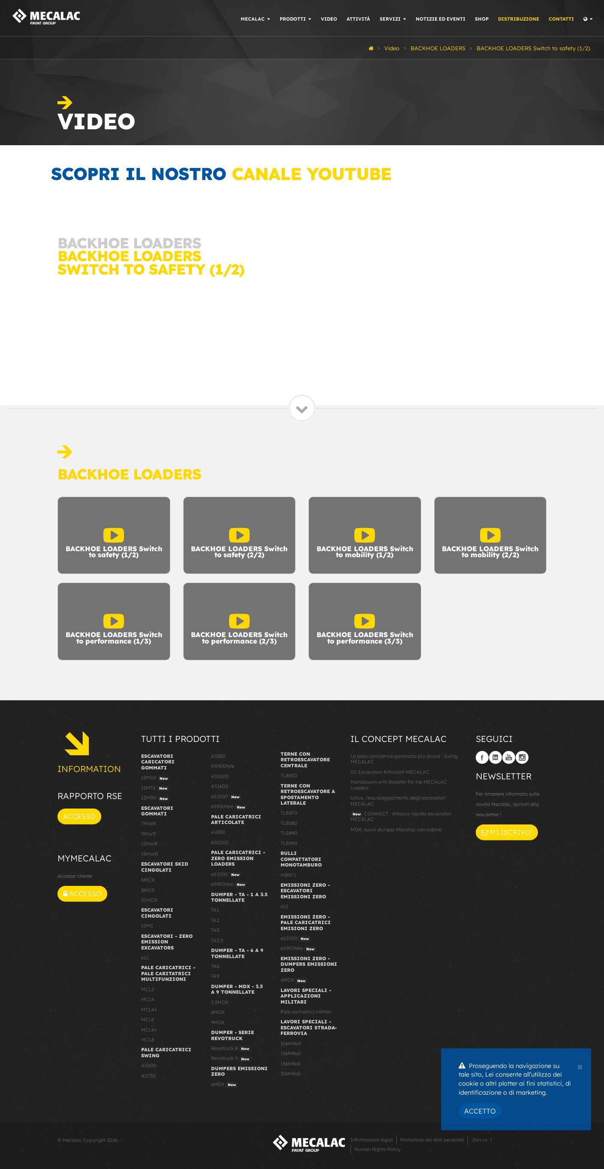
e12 (144, 958)
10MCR (149, 900)
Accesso (79, 816)
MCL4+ (149, 1010)
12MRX (155, 798)
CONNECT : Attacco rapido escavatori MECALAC (400, 816)
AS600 (148, 1065)
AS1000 (220, 776)
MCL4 (147, 999)
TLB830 (289, 775)
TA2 (215, 920)
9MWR (148, 834)
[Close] (580, 1066)
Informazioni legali (371, 1140)
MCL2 (147, 989)
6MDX (217, 1012)
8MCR (147, 890)
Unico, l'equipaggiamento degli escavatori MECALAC (398, 800)
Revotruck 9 (231, 1058)
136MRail (291, 1053)
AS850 (218, 756)
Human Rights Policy (377, 1149)
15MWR (149, 854)
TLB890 (289, 833)
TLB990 (289, 843)
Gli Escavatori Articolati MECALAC (389, 772)
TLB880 (289, 823)
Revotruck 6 (231, 1048)
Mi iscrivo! (506, 832)
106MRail (291, 1044)
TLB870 (289, 813)
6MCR (147, 880)
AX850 (218, 832)
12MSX (155, 778)
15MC (147, 926)
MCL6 (147, 1019)
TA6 (215, 966)
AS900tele (222, 766)
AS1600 (219, 786)
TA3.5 (217, 940)
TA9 (215, 976)
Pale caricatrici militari (306, 1012)
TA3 (215, 930)
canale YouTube (311, 173)
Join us (479, 1140)
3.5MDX (219, 1002)
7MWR (148, 824)
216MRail (291, 1074)
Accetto (480, 1111)
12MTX (155, 788)
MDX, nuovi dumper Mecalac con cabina (396, 830)
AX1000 (220, 842)
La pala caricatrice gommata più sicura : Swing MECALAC (404, 759)
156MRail (291, 1064)
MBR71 (288, 875)
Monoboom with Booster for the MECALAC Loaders (398, 785)
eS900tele (229, 806)
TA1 (215, 910)
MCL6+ (149, 1030)
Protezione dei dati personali (432, 1140)
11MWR (149, 844)
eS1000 (226, 797)
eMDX (224, 1084)
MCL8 (147, 1040)
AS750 (148, 1076)
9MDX (217, 1022)
